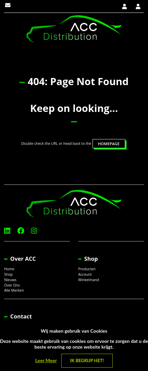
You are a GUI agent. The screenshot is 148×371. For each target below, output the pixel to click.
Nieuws (10, 279)
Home (9, 269)
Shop (8, 274)
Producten (87, 269)
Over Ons (12, 285)
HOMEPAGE (108, 143)
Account (85, 274)
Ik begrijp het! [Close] (87, 360)
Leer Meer (46, 360)
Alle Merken (14, 290)
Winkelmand (88, 279)
